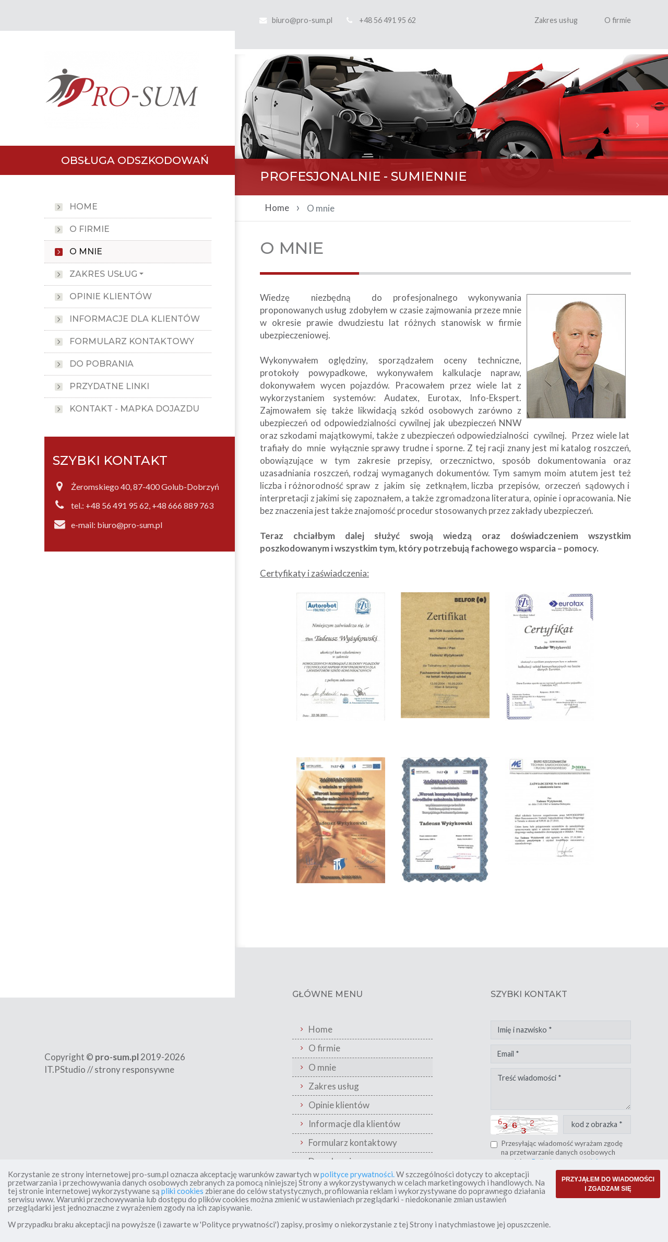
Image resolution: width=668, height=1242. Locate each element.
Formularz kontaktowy (131, 341)
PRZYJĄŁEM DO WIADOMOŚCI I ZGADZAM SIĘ (608, 1184)
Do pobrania (101, 364)
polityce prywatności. (357, 1174)
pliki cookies (182, 1191)
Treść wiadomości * (561, 1089)
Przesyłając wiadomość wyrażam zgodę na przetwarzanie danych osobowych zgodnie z (562, 1152)
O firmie (617, 20)
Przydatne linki (109, 386)
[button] (267, 124)
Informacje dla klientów (134, 319)
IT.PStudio (65, 1069)
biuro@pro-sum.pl (302, 20)
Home (83, 207)
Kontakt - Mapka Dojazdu (134, 409)
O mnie (85, 251)
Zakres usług (556, 20)
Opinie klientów (110, 296)
